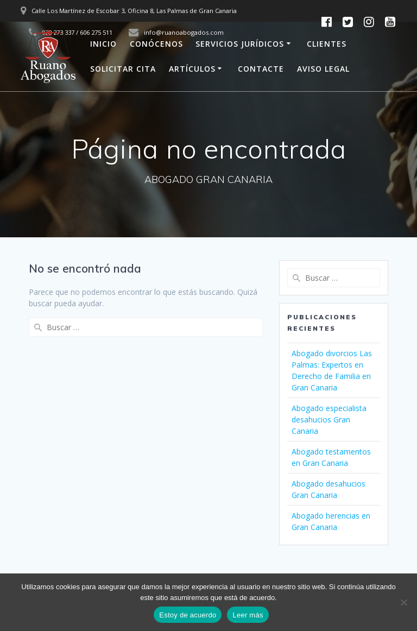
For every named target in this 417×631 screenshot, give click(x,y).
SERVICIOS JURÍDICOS (239, 44)
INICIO (103, 44)
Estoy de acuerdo (187, 615)
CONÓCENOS (156, 44)
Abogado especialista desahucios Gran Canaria (329, 419)
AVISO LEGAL (323, 69)
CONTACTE (261, 69)
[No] (403, 602)
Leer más (247, 615)
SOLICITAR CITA (123, 69)
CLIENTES (326, 44)
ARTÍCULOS (192, 69)
